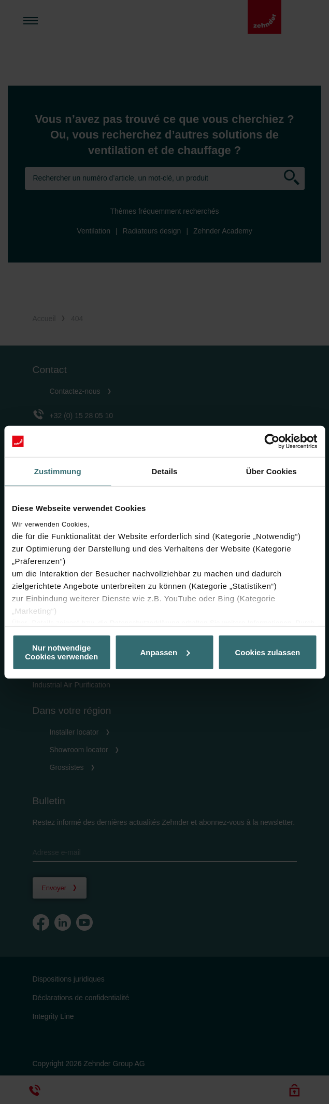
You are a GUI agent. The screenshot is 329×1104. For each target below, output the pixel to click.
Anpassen (165, 651)
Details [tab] (165, 471)
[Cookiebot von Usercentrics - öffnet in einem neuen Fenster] (271, 441)
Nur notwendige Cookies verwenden (61, 652)
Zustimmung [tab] (57, 471)
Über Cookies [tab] (271, 471)
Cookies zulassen (267, 651)
